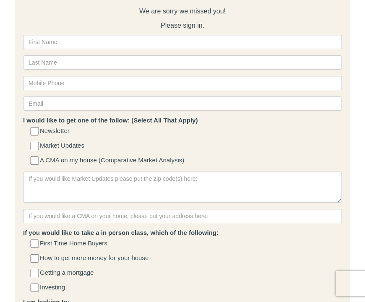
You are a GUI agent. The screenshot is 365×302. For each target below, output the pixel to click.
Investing (48, 288)
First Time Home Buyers (69, 244)
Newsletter (50, 131)
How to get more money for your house (90, 259)
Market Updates (57, 146)
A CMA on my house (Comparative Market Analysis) (107, 161)
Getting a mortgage (62, 273)
